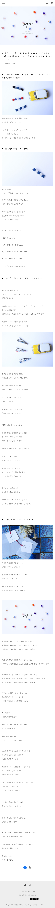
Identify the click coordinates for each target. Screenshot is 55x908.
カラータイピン (7, 860)
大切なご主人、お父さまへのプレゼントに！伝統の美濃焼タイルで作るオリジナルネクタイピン (27, 56)
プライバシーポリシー (27, 891)
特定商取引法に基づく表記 (27, 895)
